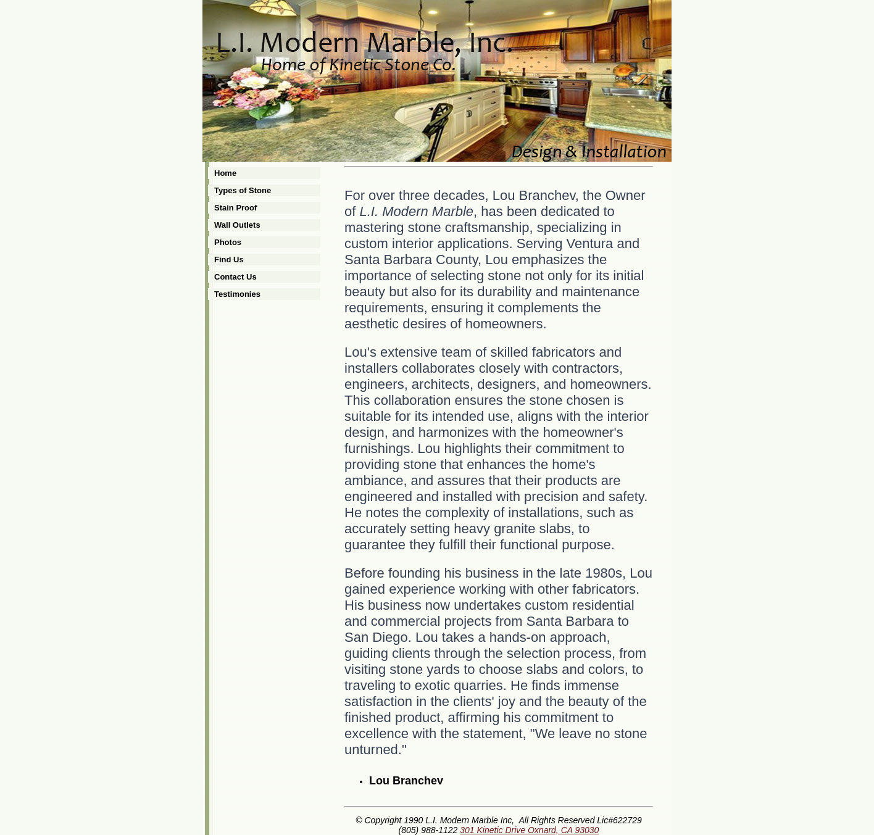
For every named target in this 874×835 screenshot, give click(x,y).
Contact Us (235, 276)
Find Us (229, 259)
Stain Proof (235, 207)
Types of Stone (242, 190)
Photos (227, 242)
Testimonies (237, 294)
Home (225, 173)
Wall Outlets (237, 225)
